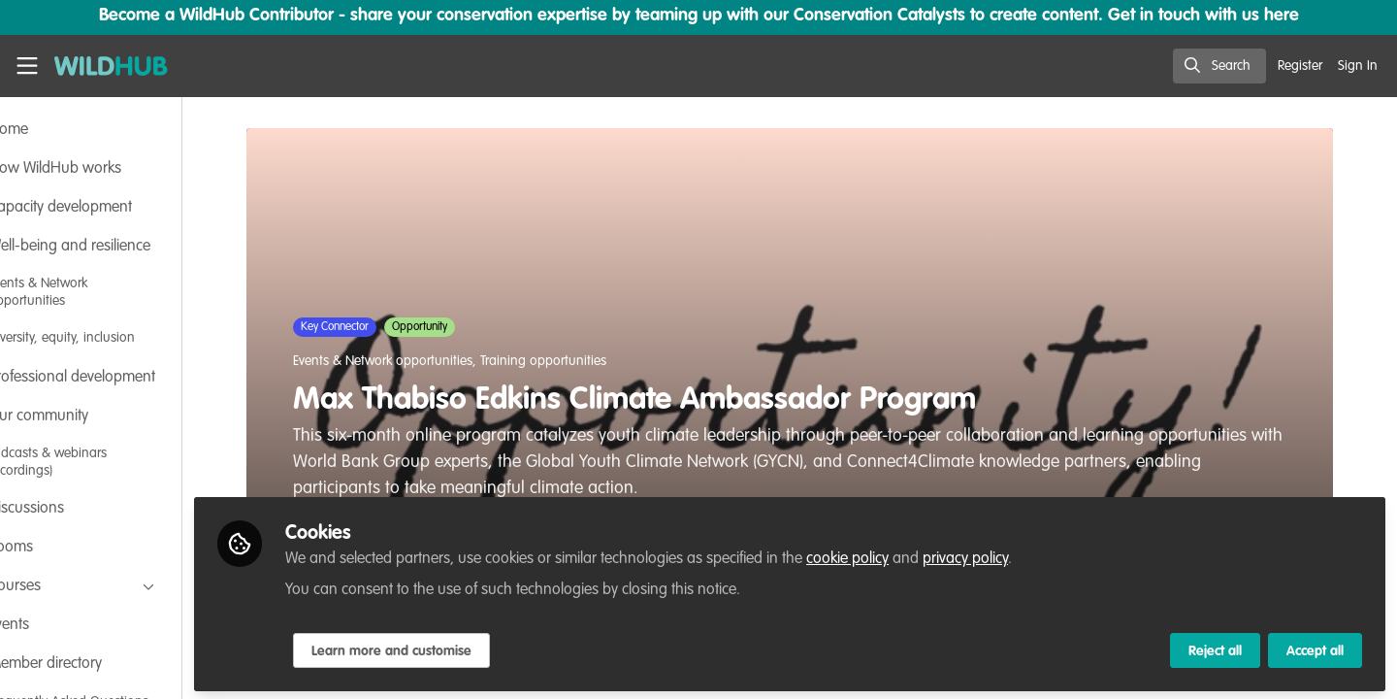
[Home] (103, 66)
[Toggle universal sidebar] (27, 66)
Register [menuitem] (1300, 66)
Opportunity (452, 327)
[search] (1219, 66)
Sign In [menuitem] (1358, 66)
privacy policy (1031, 555)
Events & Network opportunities (415, 361)
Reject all (1215, 647)
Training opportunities (576, 361)
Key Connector (368, 327)
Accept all (1315, 647)
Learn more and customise (457, 647)
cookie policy (913, 555)
